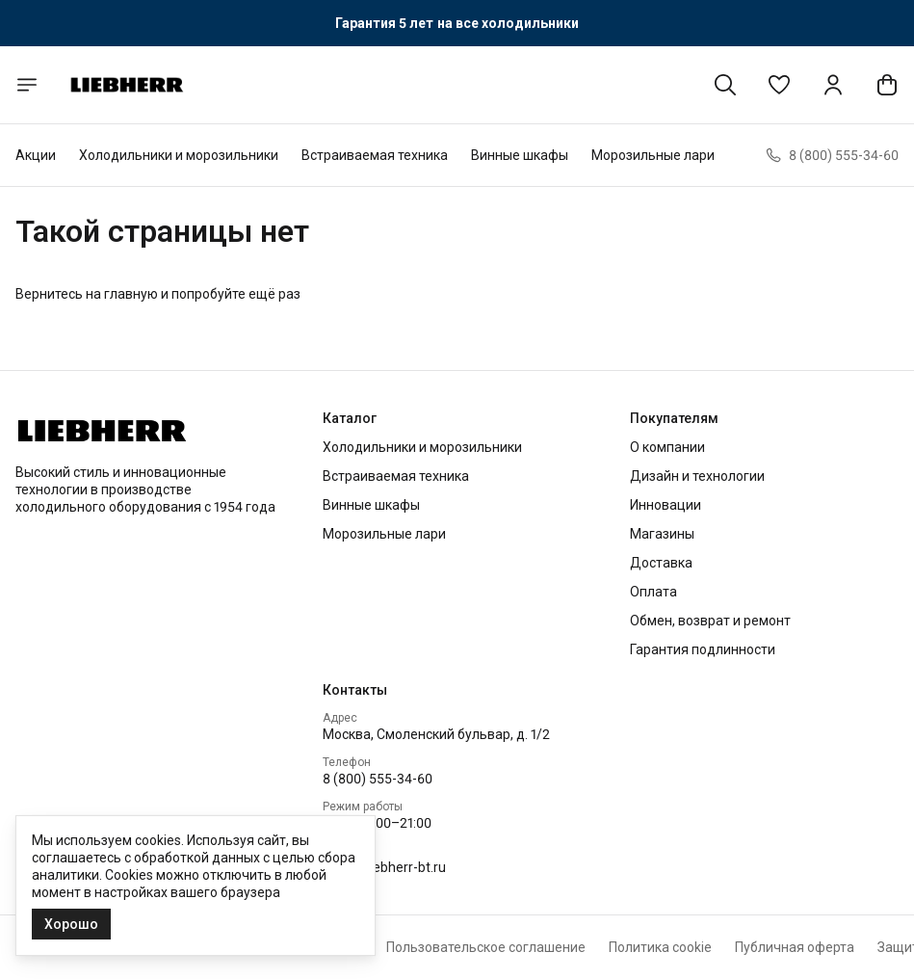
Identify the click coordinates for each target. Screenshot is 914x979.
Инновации (665, 505)
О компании (667, 447)
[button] (779, 84)
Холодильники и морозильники (178, 155)
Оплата (653, 591)
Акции (35, 155)
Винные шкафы (519, 155)
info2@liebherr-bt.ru (384, 867)
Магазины (662, 534)
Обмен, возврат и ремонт (710, 620)
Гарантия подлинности (702, 649)
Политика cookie (660, 947)
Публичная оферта (794, 947)
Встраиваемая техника (374, 155)
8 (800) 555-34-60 (377, 778)
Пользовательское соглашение (486, 947)
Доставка (661, 562)
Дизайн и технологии (697, 476)
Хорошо (71, 924)
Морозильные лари (653, 155)
